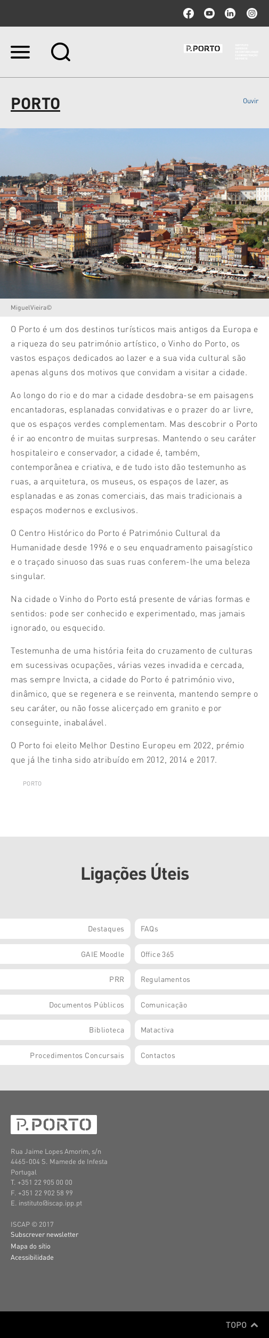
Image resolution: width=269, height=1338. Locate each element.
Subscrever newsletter (44, 1233)
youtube (209, 13)
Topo (242, 1324)
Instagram (251, 13)
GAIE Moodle (103, 954)
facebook (188, 13)
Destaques (106, 928)
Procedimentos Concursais (77, 1055)
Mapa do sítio (31, 1245)
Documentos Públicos (87, 1004)
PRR (116, 979)
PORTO (32, 783)
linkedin (230, 13)
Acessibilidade (32, 1256)
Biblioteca (106, 1029)
